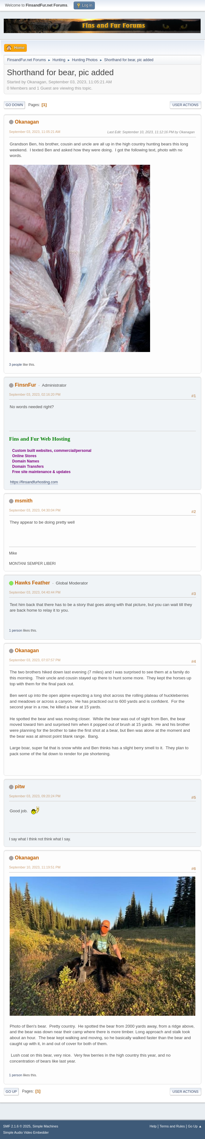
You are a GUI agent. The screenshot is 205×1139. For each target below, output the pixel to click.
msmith (23, 500)
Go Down (14, 105)
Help (153, 1126)
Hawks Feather (32, 582)
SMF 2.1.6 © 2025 (17, 1126)
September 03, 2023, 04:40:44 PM (35, 592)
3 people (15, 364)
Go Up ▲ (195, 1126)
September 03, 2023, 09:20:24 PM (35, 796)
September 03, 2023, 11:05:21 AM (34, 132)
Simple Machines (45, 1126)
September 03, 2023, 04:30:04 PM (35, 510)
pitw (20, 786)
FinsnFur (25, 385)
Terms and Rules (172, 1126)
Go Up (11, 1091)
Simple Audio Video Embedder (26, 1132)
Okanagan (27, 122)
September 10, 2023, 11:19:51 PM (35, 867)
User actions (185, 105)
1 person (15, 630)
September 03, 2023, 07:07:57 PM (35, 660)
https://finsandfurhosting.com (34, 482)
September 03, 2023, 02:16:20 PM (35, 394)
